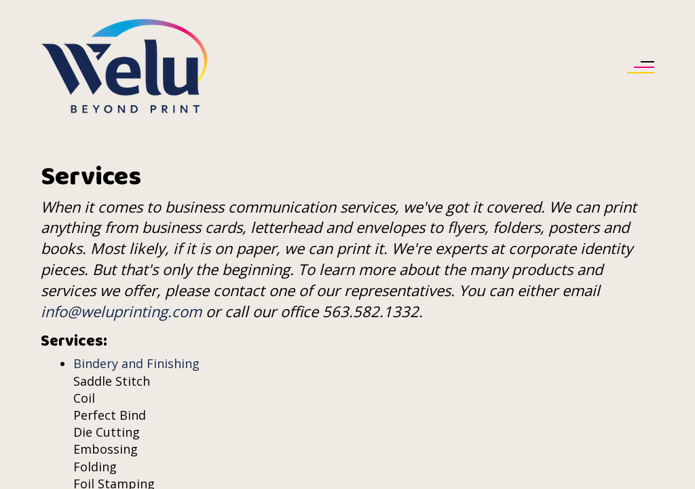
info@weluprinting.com (121, 311)
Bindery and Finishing (136, 363)
